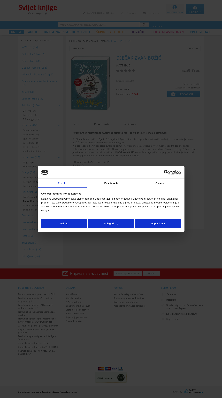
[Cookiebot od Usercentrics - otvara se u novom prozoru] (166, 172)
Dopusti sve (158, 223)
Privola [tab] (62, 182)
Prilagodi (111, 223)
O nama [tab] (160, 182)
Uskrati (64, 223)
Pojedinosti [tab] (111, 182)
